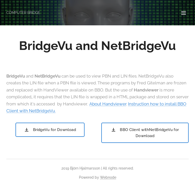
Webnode (108, 177)
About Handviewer (107, 103)
